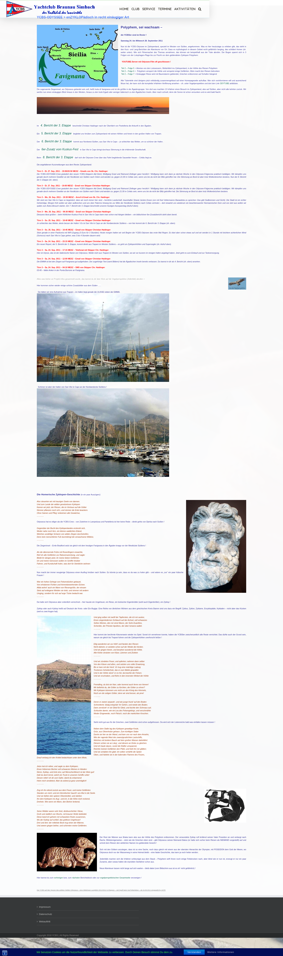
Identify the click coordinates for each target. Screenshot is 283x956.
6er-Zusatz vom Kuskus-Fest (60, 149)
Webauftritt (44, 921)
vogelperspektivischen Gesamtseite (115, 878)
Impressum (45, 907)
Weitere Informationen (220, 952)
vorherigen (58, 878)
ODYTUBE (224, 83)
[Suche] (199, 9)
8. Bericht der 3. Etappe (58, 157)
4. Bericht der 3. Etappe (56, 125)
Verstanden (194, 952)
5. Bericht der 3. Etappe (56, 133)
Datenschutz (45, 914)
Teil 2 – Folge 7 (127, 74)
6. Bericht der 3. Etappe (57, 141)
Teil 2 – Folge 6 (127, 71)
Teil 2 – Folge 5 (127, 68)
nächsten (76, 878)
